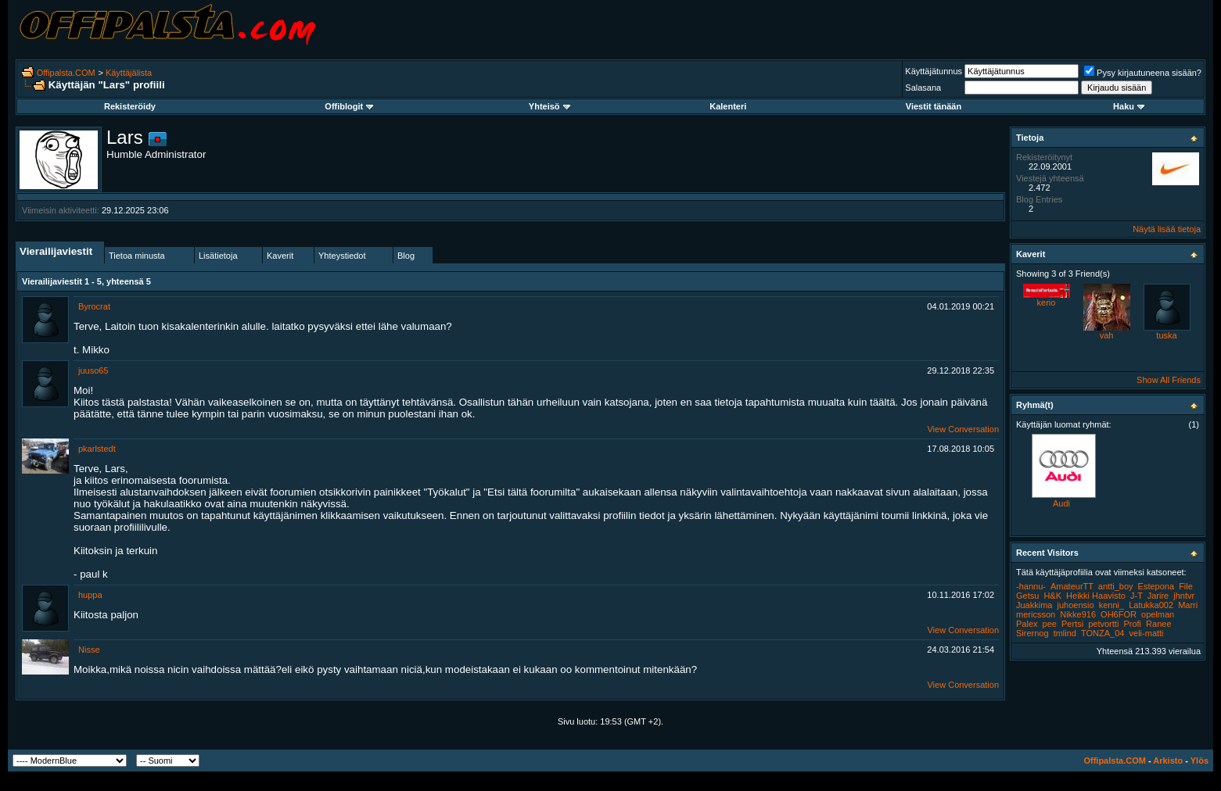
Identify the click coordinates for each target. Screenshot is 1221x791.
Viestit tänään (933, 106)
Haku (1128, 106)
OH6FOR (1119, 614)
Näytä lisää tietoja (1167, 229)
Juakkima (1034, 605)
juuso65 (93, 370)
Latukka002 (1151, 605)
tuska (1166, 335)
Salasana (923, 87)
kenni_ (1111, 605)
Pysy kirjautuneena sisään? (1142, 72)
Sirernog (1032, 633)
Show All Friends (1169, 380)
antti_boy (1115, 586)
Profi (1132, 623)
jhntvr (1183, 595)
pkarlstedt (97, 448)
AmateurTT (1072, 586)
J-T (1136, 595)
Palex (1027, 623)
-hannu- (1031, 586)
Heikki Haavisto (1096, 595)
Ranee (1158, 623)
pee (1050, 623)
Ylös (1199, 760)
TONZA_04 (1102, 633)
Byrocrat (94, 306)
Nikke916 (1078, 614)
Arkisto (1168, 760)
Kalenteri (727, 106)
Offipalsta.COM (66, 72)
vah (1107, 335)
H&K (1052, 595)
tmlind (1065, 633)
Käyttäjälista (129, 72)
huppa (90, 595)
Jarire (1158, 595)
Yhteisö (549, 106)
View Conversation (963, 429)
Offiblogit (349, 106)
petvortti (1103, 623)
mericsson (1035, 614)
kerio (1046, 302)
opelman (1157, 614)
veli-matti (1146, 633)
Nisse (89, 649)
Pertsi (1072, 623)
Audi (1061, 503)
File (1186, 586)
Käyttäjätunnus (933, 71)
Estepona (1156, 586)
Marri (1188, 605)
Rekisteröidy (130, 106)
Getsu (1027, 595)
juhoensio (1076, 605)
